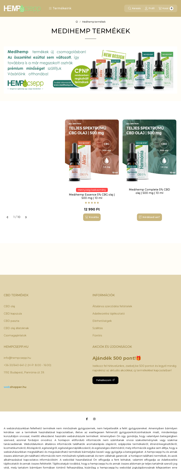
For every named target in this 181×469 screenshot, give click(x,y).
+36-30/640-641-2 (15, 365)
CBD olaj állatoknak (16, 328)
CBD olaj (9, 306)
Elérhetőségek (102, 321)
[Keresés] (134, 8)
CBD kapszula (13, 313)
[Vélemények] (92, 203)
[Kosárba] (91, 217)
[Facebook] (87, 419)
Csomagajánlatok (15, 335)
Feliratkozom (105, 380)
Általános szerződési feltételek (112, 306)
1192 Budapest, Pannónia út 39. (24, 372)
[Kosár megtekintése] (166, 8)
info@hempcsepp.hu (17, 358)
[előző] (7, 217)
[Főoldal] (77, 22)
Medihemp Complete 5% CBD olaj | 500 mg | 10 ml (149, 191)
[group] (121, 172)
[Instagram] (94, 419)
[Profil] (150, 8)
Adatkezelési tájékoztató (108, 313)
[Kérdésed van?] (149, 217)
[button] (60, 8)
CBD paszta (11, 321)
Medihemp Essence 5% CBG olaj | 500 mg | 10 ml (92, 196)
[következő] (26, 217)
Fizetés (97, 335)
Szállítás (97, 328)
